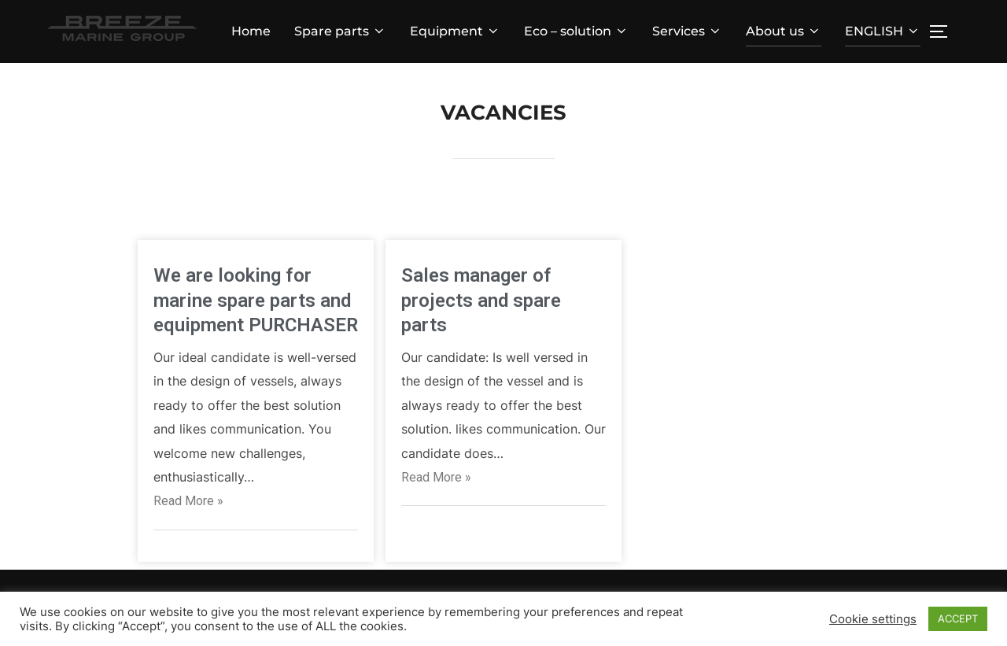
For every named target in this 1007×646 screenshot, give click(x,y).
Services (687, 31)
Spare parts (340, 31)
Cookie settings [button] (873, 619)
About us (783, 31)
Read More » (188, 500)
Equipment (455, 31)
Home (251, 31)
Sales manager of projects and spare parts (481, 299)
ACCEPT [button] (958, 618)
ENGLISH (882, 31)
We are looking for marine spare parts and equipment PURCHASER (255, 299)
